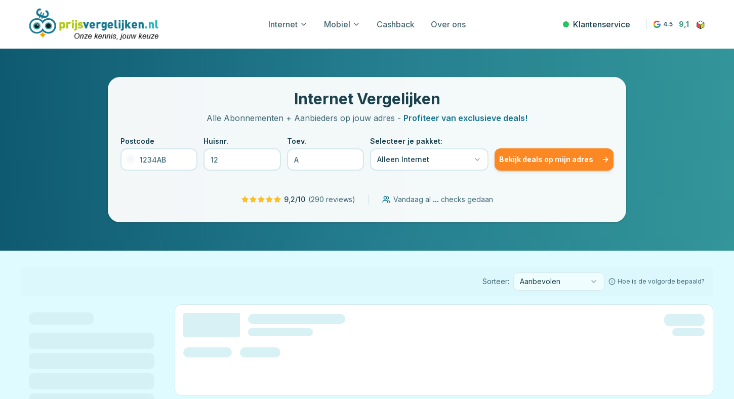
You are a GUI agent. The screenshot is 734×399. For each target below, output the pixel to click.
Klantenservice (596, 24)
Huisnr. (215, 141)
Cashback (396, 24)
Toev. (296, 141)
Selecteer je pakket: (406, 141)
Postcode (137, 141)
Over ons (448, 24)
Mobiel (342, 24)
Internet (288, 24)
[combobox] (429, 159)
